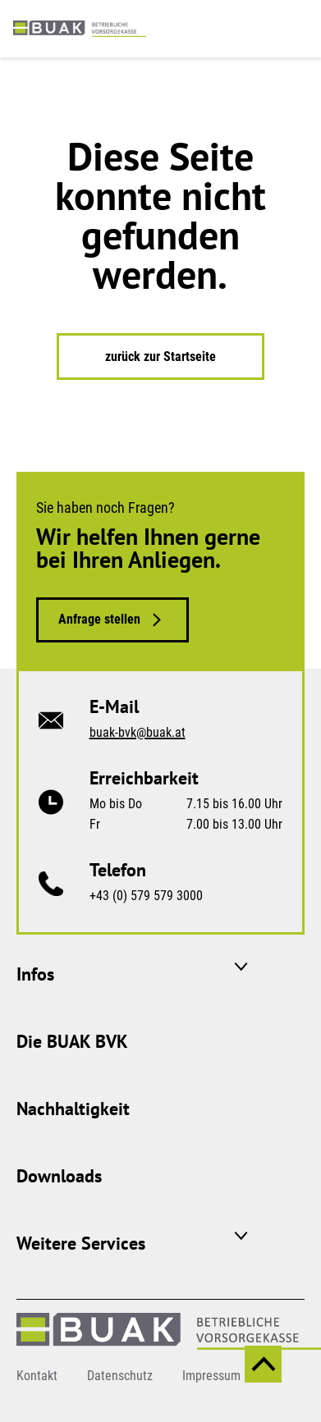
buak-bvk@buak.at (137, 732)
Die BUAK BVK (72, 1041)
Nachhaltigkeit (73, 1108)
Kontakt (36, 1375)
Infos (35, 973)
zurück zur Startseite (160, 356)
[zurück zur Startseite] (79, 27)
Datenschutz (120, 1375)
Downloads (59, 1175)
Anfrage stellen (99, 619)
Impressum (211, 1375)
